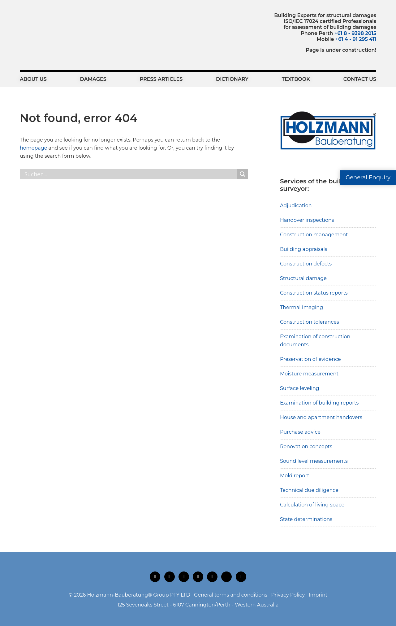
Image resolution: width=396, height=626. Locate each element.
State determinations (306, 519)
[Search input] (130, 174)
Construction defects (306, 264)
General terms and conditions (230, 595)
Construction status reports (314, 293)
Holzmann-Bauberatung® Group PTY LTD (138, 595)
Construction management (314, 235)
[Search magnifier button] (242, 174)
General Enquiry (368, 177)
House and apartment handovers (321, 417)
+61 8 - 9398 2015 (355, 33)
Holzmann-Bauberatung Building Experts (54, 26)
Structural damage (303, 278)
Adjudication (296, 205)
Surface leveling (299, 388)
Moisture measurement (309, 374)
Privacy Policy (288, 595)
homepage (33, 148)
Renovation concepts (306, 446)
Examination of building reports (319, 403)
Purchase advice (300, 432)
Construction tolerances (309, 322)
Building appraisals (303, 249)
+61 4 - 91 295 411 (355, 39)
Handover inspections (307, 220)
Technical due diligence (309, 490)
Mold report (294, 476)
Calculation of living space (312, 505)
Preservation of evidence (310, 359)
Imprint (318, 595)
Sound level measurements (314, 461)
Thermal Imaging (301, 307)
